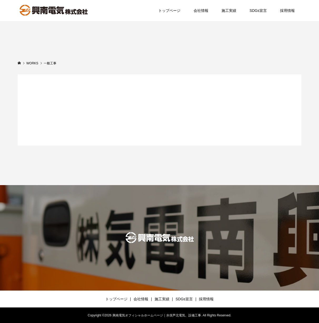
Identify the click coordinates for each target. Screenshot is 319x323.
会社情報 (201, 10)
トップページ (169, 10)
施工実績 (229, 10)
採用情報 (287, 10)
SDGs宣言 (258, 10)
